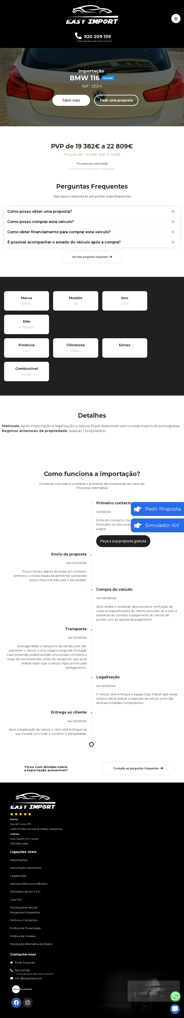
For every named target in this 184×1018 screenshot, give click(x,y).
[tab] (92, 211)
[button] (71, 100)
